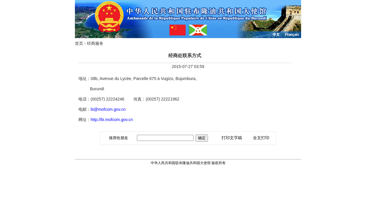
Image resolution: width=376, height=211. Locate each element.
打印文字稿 (231, 138)
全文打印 (261, 138)
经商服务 (95, 43)
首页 (79, 43)
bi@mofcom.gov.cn (108, 109)
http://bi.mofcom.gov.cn (112, 119)
